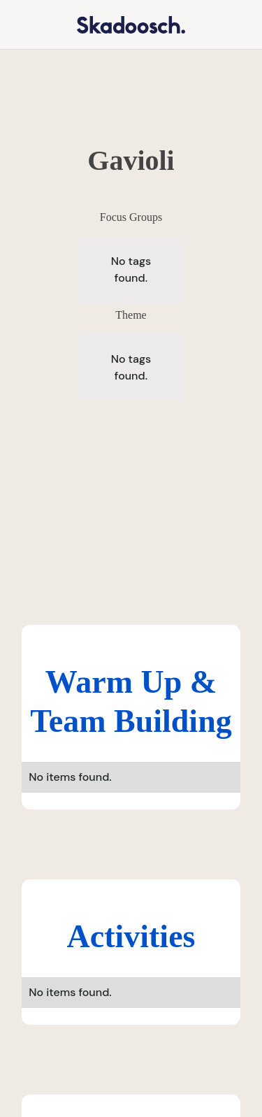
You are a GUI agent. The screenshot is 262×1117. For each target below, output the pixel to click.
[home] (122, 24)
